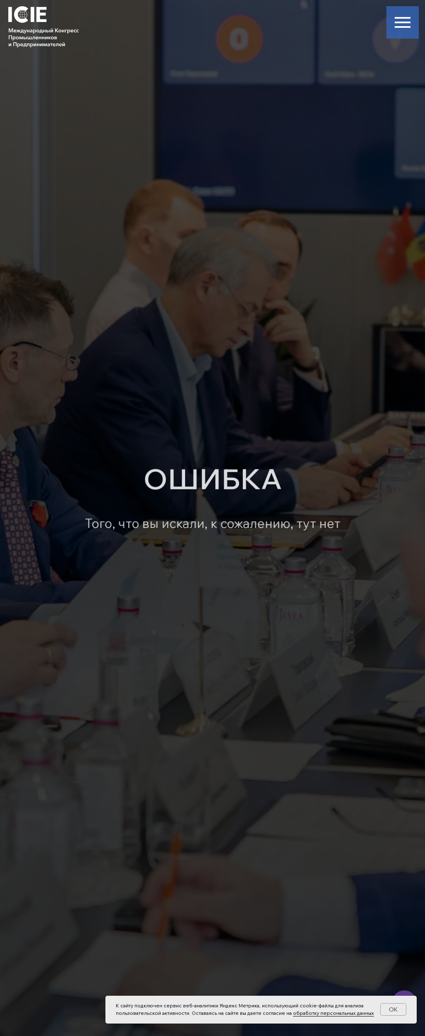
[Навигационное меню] (402, 22)
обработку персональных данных (333, 1013)
